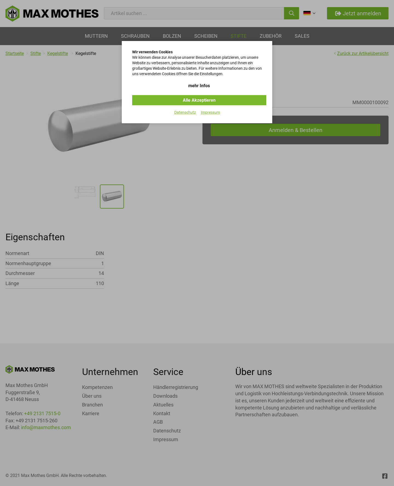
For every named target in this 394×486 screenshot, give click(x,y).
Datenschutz (185, 112)
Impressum (210, 112)
